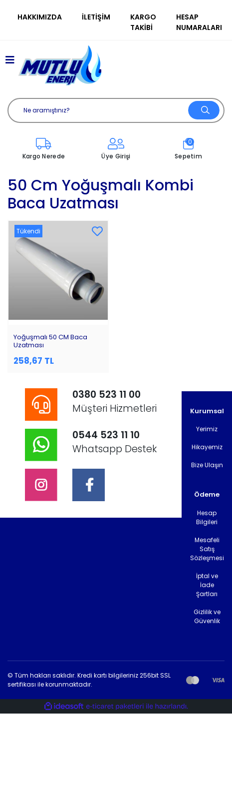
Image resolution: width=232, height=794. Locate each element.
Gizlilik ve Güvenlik (207, 616)
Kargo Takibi (143, 22)
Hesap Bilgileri (207, 517)
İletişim (96, 17)
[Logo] (59, 65)
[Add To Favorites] (97, 232)
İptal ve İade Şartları (207, 585)
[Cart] (188, 149)
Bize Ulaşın (207, 465)
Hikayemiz (207, 447)
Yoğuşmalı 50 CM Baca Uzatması (50, 341)
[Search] (116, 110)
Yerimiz (207, 429)
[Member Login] (116, 149)
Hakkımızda (39, 17)
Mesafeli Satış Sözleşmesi (207, 549)
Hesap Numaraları (199, 22)
